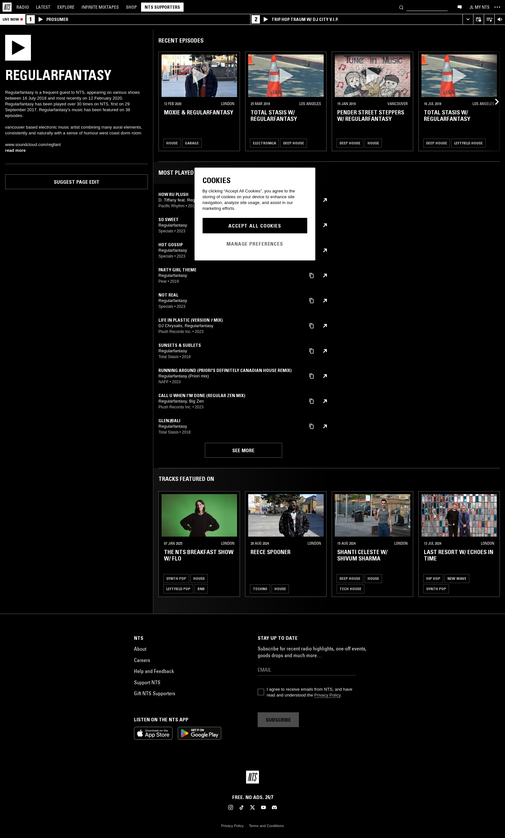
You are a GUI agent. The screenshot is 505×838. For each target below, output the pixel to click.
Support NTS (147, 682)
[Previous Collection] (493, 101)
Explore (65, 7)
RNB (201, 588)
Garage (192, 143)
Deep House (293, 143)
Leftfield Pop (178, 588)
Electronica (264, 143)
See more (243, 450)
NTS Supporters (162, 7)
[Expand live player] (467, 19)
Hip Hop (433, 578)
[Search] (401, 7)
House (172, 143)
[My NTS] (478, 7)
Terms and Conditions (266, 826)
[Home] (7, 7)
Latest (43, 7)
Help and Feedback (154, 671)
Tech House (350, 588)
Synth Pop (176, 578)
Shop (131, 7)
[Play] (18, 47)
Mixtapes (100, 7)
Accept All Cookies (254, 225)
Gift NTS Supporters (154, 693)
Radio (22, 7)
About (140, 649)
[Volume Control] (499, 19)
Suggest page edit (77, 182)
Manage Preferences (254, 243)
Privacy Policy (327, 695)
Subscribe (278, 719)
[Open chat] (459, 7)
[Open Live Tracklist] (489, 19)
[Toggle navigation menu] (497, 7)
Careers (142, 660)
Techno (260, 588)
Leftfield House (468, 143)
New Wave (456, 578)
